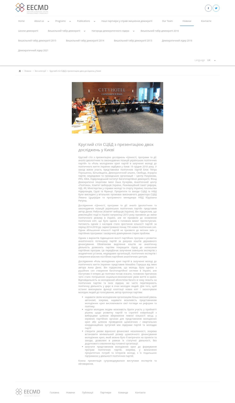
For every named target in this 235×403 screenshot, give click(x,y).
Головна (54, 392)
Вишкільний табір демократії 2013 (133, 40)
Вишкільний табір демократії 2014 (85, 40)
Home (21, 21)
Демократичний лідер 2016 (177, 40)
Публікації (87, 392)
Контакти (206, 21)
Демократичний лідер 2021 (33, 50)
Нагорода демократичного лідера (110, 30)
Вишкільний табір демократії (64, 30)
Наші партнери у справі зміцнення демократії (127, 21)
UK (208, 60)
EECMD (32, 8)
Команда (123, 392)
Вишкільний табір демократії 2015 (37, 40)
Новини (186, 21)
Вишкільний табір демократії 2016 (160, 30)
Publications (83, 21)
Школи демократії (28, 30)
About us (39, 21)
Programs (60, 21)
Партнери (105, 392)
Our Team (167, 21)
